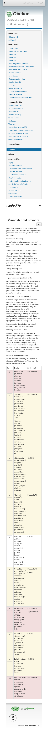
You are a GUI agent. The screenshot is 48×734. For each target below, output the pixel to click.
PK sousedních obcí (15, 109)
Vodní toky (12, 57)
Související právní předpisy (18, 184)
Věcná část (13, 45)
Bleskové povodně (15, 94)
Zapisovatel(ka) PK (15, 196)
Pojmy (10, 162)
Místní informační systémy (18, 136)
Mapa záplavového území (17, 70)
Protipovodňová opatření (17, 91)
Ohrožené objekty (15, 82)
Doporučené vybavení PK (17, 127)
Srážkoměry (12, 40)
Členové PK (12, 193)
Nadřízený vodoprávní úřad (18, 64)
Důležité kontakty (14, 115)
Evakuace (12, 121)
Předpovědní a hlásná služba (21, 169)
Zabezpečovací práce (18, 175)
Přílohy (11, 154)
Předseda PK (13, 187)
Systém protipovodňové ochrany (20, 181)
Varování (11, 124)
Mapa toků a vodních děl (17, 51)
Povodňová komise (15, 106)
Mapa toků (12, 54)
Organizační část (15, 102)
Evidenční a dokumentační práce (20, 130)
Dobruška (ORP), (18, 19)
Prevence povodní (15, 166)
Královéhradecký (17, 24)
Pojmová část (14, 159)
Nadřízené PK (13, 112)
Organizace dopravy (15, 139)
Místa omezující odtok (16, 79)
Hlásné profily (13, 37)
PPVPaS (11, 85)
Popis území (13, 48)
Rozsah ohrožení (14, 73)
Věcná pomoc (13, 118)
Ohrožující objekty (15, 88)
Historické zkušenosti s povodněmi (21, 67)
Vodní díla (12, 60)
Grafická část (14, 144)
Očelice (18, 13)
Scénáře (11, 149)
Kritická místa (13, 76)
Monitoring (13, 33)
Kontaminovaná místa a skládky (20, 97)
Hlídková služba (16, 172)
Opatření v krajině (15, 178)
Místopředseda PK (15, 190)
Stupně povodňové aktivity (18, 133)
